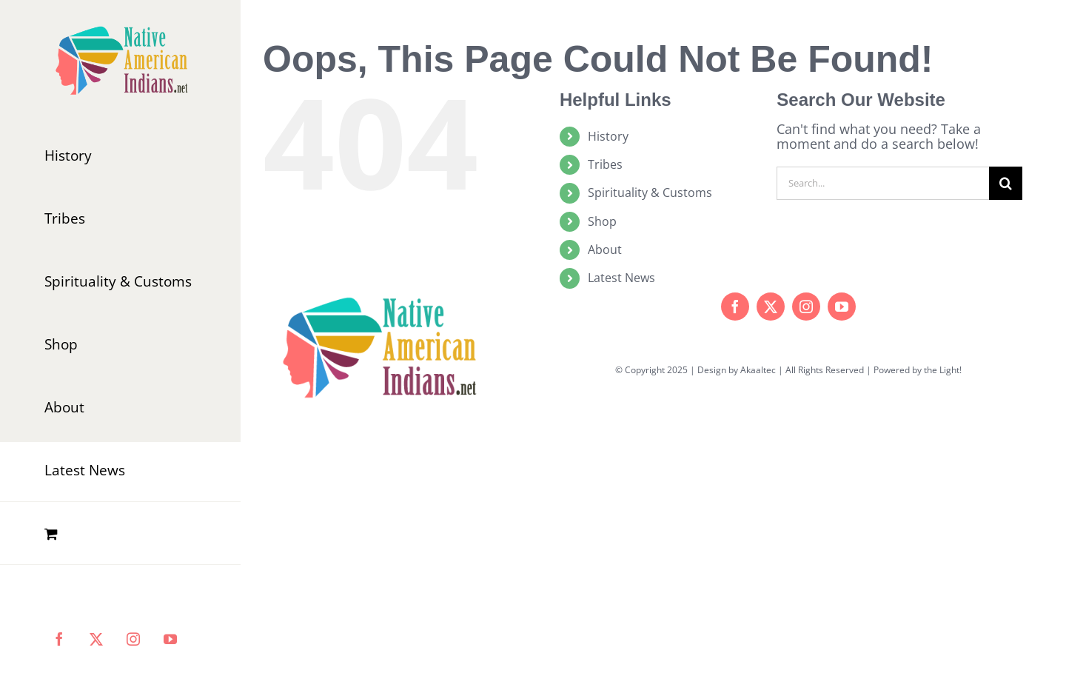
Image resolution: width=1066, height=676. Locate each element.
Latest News (621, 278)
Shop (602, 221)
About (605, 249)
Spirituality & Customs (650, 192)
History (608, 136)
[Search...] (883, 183)
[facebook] (735, 306)
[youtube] (842, 306)
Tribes (605, 164)
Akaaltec (758, 370)
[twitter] (771, 306)
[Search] (1005, 183)
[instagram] (806, 306)
